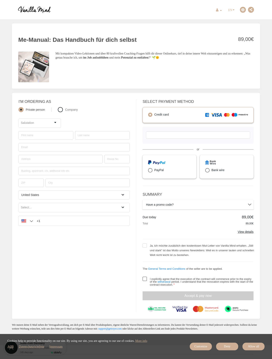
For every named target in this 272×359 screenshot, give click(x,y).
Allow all (253, 346)
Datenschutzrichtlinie (31, 346)
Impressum (55, 346)
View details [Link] (246, 231)
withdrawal (163, 281)
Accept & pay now (198, 296)
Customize (200, 346)
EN (231, 10)
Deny (227, 346)
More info (141, 340)
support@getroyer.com (110, 328)
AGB (10, 346)
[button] (26, 221)
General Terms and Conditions (166, 268)
